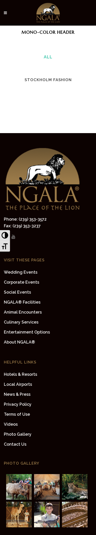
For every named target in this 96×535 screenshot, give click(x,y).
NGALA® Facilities (22, 302)
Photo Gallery (17, 434)
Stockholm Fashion (48, 80)
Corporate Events (21, 282)
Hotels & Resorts (20, 374)
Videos (11, 424)
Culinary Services (21, 322)
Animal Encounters (23, 312)
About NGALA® (19, 342)
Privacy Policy (17, 404)
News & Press (17, 394)
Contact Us (15, 444)
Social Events (17, 292)
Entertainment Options (27, 332)
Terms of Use (17, 414)
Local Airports (18, 384)
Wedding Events (20, 272)
